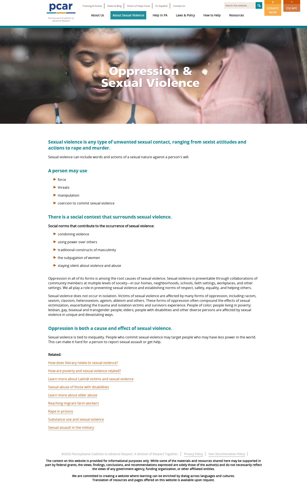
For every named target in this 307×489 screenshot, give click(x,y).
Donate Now (272, 7)
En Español (161, 5)
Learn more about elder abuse (72, 395)
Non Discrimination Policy (227, 454)
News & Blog (114, 5)
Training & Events (92, 5)
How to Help (212, 15)
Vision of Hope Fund (138, 5)
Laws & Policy (185, 15)
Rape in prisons (60, 411)
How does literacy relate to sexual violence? (83, 362)
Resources (236, 15)
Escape (291, 5)
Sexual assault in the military (71, 427)
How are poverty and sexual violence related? (84, 370)
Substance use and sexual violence (76, 419)
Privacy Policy (193, 454)
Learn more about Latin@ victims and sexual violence (90, 379)
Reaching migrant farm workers (73, 403)
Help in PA (160, 15)
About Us (97, 15)
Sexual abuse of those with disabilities (78, 387)
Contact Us (179, 5)
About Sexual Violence (128, 15)
